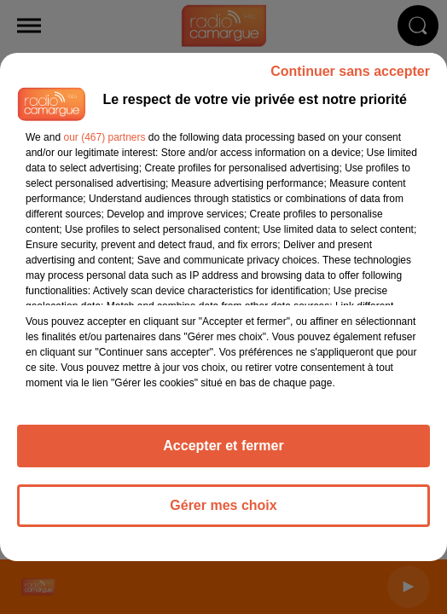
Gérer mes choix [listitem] (223, 505)
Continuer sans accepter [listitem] (350, 71)
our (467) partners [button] (104, 137)
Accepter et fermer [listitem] (223, 445)
